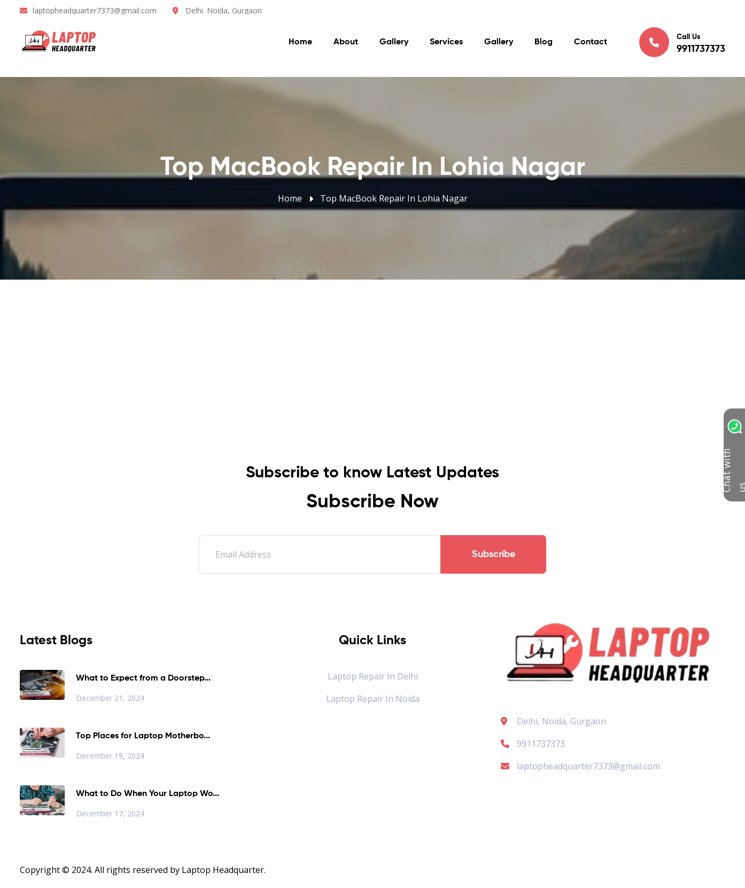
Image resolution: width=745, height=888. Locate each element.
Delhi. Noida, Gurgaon (223, 10)
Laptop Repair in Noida (373, 699)
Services (446, 42)
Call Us (682, 42)
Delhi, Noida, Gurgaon (561, 721)
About (345, 42)
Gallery (393, 42)
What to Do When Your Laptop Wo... (147, 794)
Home (300, 42)
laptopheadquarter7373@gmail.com (95, 10)
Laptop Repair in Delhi (373, 676)
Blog (543, 42)
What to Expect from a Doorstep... (143, 678)
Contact (590, 42)
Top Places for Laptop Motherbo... (143, 736)
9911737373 (533, 743)
